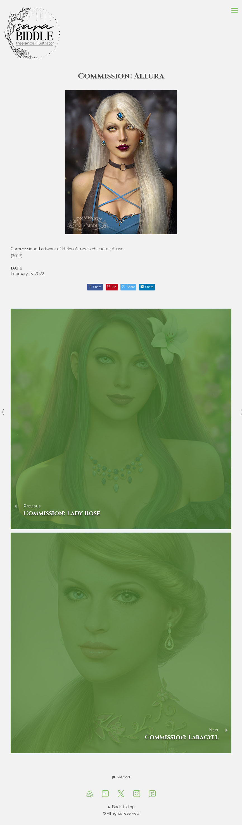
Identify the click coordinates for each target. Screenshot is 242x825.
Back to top (121, 806)
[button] (121, 777)
